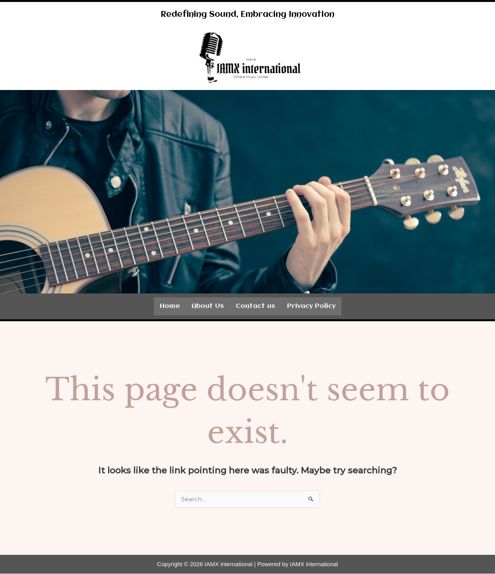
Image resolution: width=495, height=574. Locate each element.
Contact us (255, 306)
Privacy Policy (311, 306)
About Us (207, 306)
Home (170, 306)
